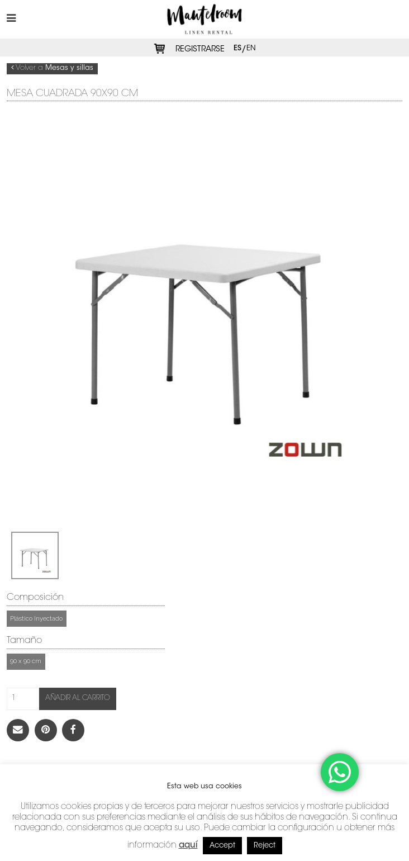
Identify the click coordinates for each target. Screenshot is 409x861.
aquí (188, 845)
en (251, 47)
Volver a (52, 68)
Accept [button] (222, 845)
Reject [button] (264, 845)
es (237, 47)
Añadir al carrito (77, 698)
